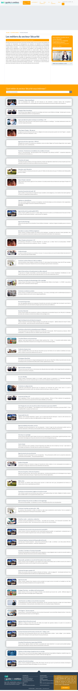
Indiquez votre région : (57, 46)
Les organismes (53, 3)
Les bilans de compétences (44, 3)
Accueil (7, 32)
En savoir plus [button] (66, 684)
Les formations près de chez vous (28, 680)
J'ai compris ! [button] (65, 687)
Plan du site (24, 684)
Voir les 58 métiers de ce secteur (27, 40)
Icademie (41, 678)
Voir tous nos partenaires (44, 685)
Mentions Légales (39, 688)
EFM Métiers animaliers (44, 679)
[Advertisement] (27, 73)
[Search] (68, 1)
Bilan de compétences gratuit (27, 679)
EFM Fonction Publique (44, 677)
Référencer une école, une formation (29, 685)
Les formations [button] (34, 2)
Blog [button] (59, 2)
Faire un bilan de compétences (28, 678)
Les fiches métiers (26, 3)
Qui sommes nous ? (46, 688)
